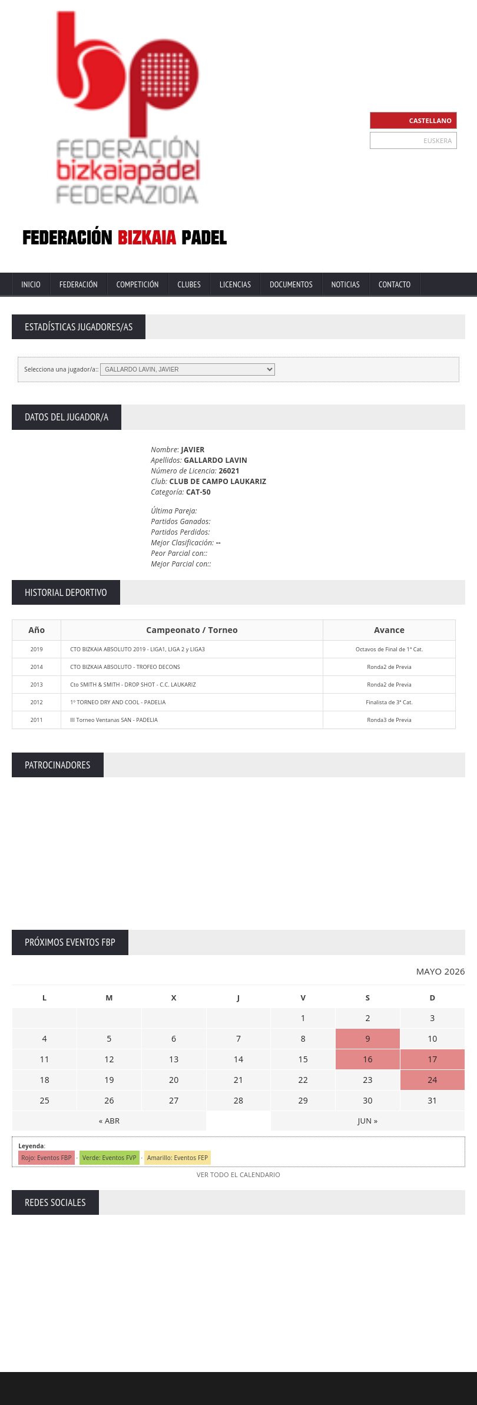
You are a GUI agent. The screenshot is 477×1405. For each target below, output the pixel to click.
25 (44, 1100)
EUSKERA (437, 140)
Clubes (189, 284)
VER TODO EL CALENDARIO (238, 1174)
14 (238, 1059)
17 (432, 1059)
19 (109, 1079)
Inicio (31, 284)
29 (303, 1100)
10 (432, 1038)
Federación (78, 284)
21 (238, 1079)
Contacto (394, 284)
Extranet (230, 1394)
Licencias (235, 284)
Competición (138, 284)
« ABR (109, 1120)
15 (303, 1059)
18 (44, 1079)
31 (432, 1100)
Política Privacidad (367, 1394)
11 (44, 1059)
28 (238, 1100)
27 (173, 1100)
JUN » (368, 1120)
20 (173, 1079)
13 (173, 1059)
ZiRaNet (230, 1385)
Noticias (346, 284)
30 (367, 1100)
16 (367, 1059)
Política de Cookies (436, 1394)
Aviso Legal (310, 1394)
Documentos (291, 284)
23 (367, 1079)
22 (303, 1079)
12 (109, 1059)
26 (109, 1100)
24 (432, 1079)
